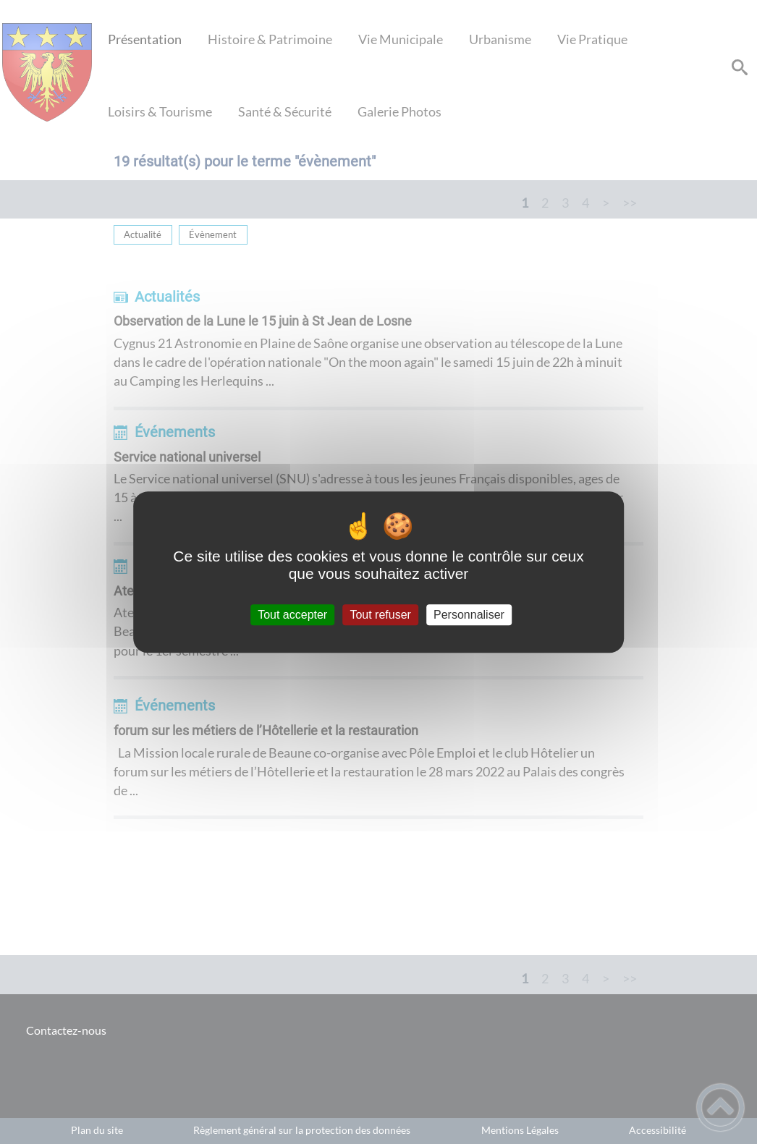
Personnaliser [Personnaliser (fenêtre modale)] (469, 615)
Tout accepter (292, 615)
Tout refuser (380, 615)
